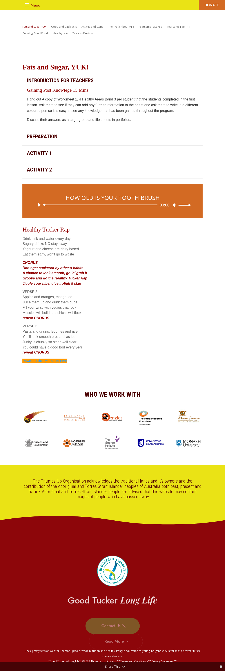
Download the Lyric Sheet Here (44, 361)
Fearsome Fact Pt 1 (179, 27)
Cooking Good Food (35, 33)
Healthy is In (60, 33)
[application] (112, 205)
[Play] (39, 204)
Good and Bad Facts (64, 27)
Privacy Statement (163, 661)
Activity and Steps (92, 27)
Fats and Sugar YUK (34, 27)
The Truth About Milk (121, 27)
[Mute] (174, 205)
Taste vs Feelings (83, 33)
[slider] (101, 204)
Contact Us (111, 633)
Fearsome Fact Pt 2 (150, 27)
